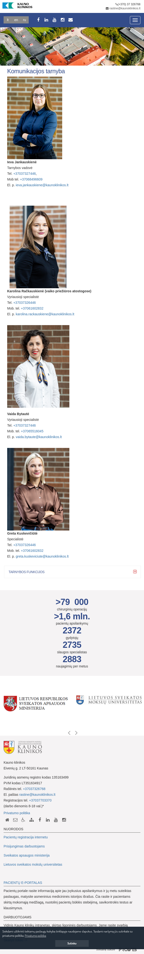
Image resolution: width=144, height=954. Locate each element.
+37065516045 (32, 431)
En (16, 20)
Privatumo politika (17, 813)
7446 (32, 425)
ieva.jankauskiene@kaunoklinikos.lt (42, 185)
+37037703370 (40, 800)
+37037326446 (24, 303)
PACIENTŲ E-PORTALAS (23, 883)
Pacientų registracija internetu (26, 837)
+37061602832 (32, 308)
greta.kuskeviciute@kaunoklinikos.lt (42, 556)
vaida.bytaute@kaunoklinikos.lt (39, 437)
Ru (24, 20)
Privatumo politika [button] (35, 935)
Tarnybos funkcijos (30, 572)
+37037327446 (24, 173)
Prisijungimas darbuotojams (24, 846)
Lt (8, 20)
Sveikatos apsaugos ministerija (27, 855)
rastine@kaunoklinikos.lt (124, 8)
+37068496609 (31, 179)
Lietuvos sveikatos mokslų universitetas (33, 864)
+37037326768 (34, 789)
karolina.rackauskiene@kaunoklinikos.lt (45, 314)
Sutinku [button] (72, 943)
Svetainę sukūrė (118, 950)
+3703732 (20, 425)
